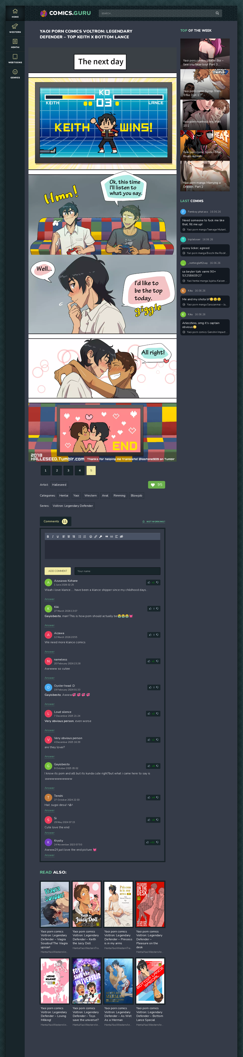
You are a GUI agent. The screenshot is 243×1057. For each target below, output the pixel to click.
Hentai (15, 43)
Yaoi (76, 495)
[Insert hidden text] (121, 536)
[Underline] (57, 536)
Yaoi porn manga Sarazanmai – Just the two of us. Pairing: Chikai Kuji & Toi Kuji (205, 304)
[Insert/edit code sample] (111, 536)
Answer (49, 599)
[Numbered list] (84, 536)
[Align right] (73, 536)
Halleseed (59, 485)
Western (15, 28)
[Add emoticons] (90, 536)
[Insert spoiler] (116, 536)
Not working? (153, 521)
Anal (105, 495)
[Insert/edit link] (95, 536)
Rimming (119, 495)
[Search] (217, 13)
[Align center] (68, 536)
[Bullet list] (79, 536)
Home (15, 13)
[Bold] (47, 536)
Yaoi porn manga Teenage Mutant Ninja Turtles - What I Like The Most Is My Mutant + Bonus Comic (205, 229)
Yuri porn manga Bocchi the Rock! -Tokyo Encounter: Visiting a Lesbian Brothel (205, 253)
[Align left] (63, 536)
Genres (15, 74)
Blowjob (136, 495)
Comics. (70, 13)
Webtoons (15, 59)
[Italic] (52, 536)
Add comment (57, 571)
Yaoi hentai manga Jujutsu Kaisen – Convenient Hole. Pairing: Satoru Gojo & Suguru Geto (205, 281)
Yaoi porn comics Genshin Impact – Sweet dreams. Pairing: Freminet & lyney (205, 332)
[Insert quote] (106, 536)
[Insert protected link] (100, 536)
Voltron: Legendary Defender (73, 506)
